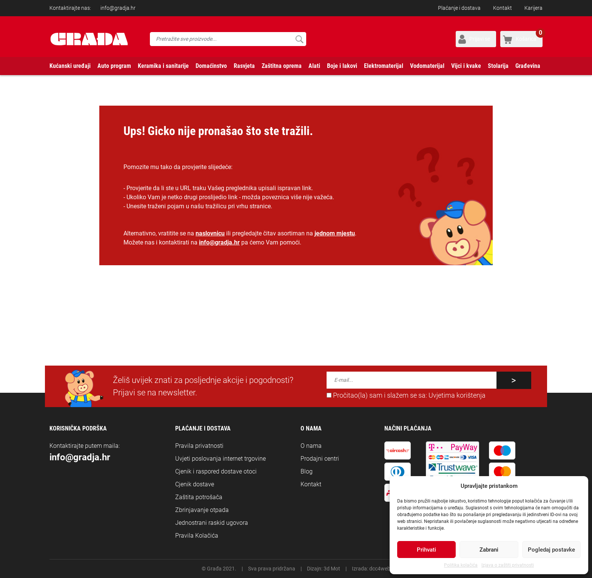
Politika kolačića (461, 565)
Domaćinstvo (211, 65)
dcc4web (379, 569)
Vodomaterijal (427, 65)
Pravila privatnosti (199, 445)
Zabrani (488, 549)
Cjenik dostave (194, 484)
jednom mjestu (334, 233)
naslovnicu (210, 233)
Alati (314, 65)
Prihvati (426, 549)
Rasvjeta (244, 65)
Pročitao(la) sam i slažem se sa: (406, 395)
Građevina (527, 65)
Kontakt (502, 8)
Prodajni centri (320, 458)
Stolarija (498, 65)
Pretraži (299, 39)
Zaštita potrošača (198, 497)
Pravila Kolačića (196, 535)
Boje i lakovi (342, 65)
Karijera (533, 8)
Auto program (114, 65)
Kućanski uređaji (70, 65)
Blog (307, 471)
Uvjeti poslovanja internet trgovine (220, 458)
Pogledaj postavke (551, 549)
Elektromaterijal (383, 65)
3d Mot (332, 569)
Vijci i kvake (466, 65)
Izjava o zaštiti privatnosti (507, 565)
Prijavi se (479, 39)
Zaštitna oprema (282, 65)
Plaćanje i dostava (459, 8)
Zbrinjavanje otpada (202, 509)
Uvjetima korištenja (457, 395)
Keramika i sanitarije (163, 65)
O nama (311, 445)
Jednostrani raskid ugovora (211, 522)
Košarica (529, 36)
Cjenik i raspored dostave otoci (216, 471)
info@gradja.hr (118, 8)
